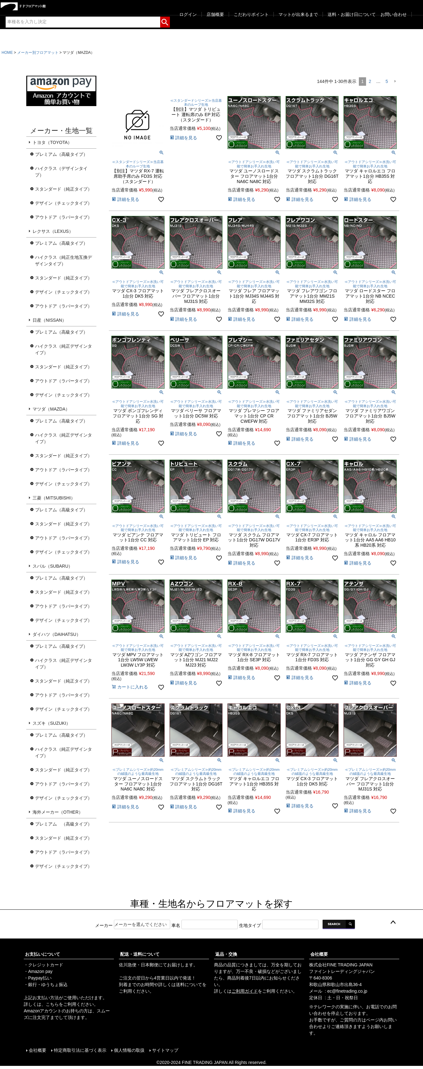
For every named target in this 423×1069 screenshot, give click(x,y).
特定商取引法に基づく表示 (80, 1050)
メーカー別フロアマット (38, 52)
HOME (7, 52)
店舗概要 (215, 14)
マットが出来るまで (298, 14)
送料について (189, 984)
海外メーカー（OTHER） (58, 812)
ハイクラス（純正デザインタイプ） (63, 349)
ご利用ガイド (245, 991)
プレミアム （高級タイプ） (63, 823)
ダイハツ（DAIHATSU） (57, 634)
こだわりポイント (251, 14)
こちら (52, 1004)
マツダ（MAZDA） (51, 409)
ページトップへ (393, 923)
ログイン (188, 14)
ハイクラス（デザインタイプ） (61, 171)
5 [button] (386, 81)
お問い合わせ (393, 14)
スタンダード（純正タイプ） (63, 189)
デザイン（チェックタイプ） (63, 203)
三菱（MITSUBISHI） (54, 497)
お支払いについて (42, 954)
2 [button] (370, 81)
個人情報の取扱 (129, 1050)
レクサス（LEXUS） (53, 231)
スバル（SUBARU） (53, 566)
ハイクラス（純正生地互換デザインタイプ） (63, 260)
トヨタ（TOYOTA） (52, 142)
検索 (165, 21)
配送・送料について (140, 954)
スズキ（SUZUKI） (51, 723)
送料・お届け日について (352, 14)
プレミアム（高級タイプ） (61, 154)
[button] (394, 81)
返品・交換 (226, 954)
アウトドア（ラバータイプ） (63, 217)
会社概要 (319, 954)
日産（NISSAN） (49, 320)
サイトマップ (165, 1050)
